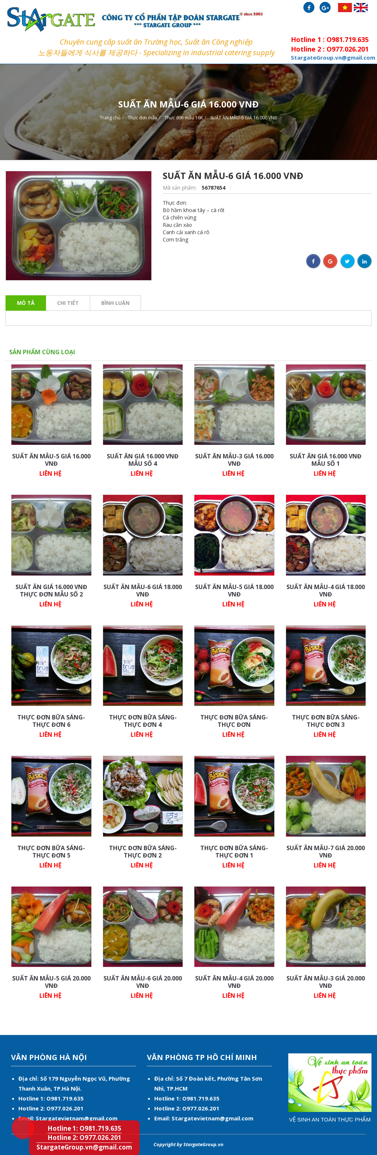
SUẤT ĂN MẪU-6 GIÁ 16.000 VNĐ (244, 118)
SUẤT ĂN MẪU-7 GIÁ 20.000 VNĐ (325, 851)
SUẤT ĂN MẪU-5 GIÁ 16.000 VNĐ (51, 460)
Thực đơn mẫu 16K (184, 118)
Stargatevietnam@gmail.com (76, 1118)
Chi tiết (68, 302)
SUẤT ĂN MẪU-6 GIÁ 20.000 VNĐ (142, 982)
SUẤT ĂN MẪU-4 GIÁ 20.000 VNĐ (234, 982)
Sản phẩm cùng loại (42, 352)
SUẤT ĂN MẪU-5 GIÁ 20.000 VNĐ (51, 982)
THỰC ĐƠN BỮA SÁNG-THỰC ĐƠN (234, 721)
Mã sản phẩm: (180, 187)
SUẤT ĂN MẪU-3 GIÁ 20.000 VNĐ (325, 982)
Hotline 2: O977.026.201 (84, 1137)
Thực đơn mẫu (142, 118)
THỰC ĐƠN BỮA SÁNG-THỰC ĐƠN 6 (51, 721)
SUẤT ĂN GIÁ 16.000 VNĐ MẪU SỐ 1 (326, 460)
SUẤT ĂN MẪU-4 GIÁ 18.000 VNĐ (325, 590)
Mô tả (26, 302)
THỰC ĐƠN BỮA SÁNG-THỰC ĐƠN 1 (234, 851)
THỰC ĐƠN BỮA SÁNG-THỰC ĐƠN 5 (51, 851)
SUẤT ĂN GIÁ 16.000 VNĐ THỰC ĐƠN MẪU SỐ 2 (51, 590)
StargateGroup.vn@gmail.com (84, 1147)
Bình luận (115, 302)
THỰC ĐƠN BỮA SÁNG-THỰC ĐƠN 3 (326, 721)
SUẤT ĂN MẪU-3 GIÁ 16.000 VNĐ (234, 460)
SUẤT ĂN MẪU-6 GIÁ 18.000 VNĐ (142, 590)
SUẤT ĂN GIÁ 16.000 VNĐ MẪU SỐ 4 (143, 460)
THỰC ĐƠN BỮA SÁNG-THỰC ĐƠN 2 (143, 851)
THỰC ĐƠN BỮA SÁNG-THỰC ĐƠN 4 (143, 721)
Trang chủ (110, 118)
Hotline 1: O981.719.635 (16, 1114)
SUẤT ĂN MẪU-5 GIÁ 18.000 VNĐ (234, 590)
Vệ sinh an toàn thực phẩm (330, 1119)
